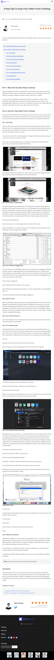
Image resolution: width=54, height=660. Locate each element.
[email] (6, 647)
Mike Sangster (15, 26)
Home (6, 19)
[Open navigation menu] (52, 1)
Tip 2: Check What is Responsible (15, 56)
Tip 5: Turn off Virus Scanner (14, 66)
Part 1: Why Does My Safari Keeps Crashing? (14, 46)
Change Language (27, 624)
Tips (10, 19)
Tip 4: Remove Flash (12, 62)
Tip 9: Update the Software (13, 79)
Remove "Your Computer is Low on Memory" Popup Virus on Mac (20, 593)
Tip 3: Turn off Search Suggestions (15, 59)
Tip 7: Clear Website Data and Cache (16, 72)
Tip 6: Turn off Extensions (13, 69)
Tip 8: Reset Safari (11, 76)
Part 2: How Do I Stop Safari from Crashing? (14, 49)
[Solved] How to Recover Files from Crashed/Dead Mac (17, 591)
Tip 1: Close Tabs (11, 53)
